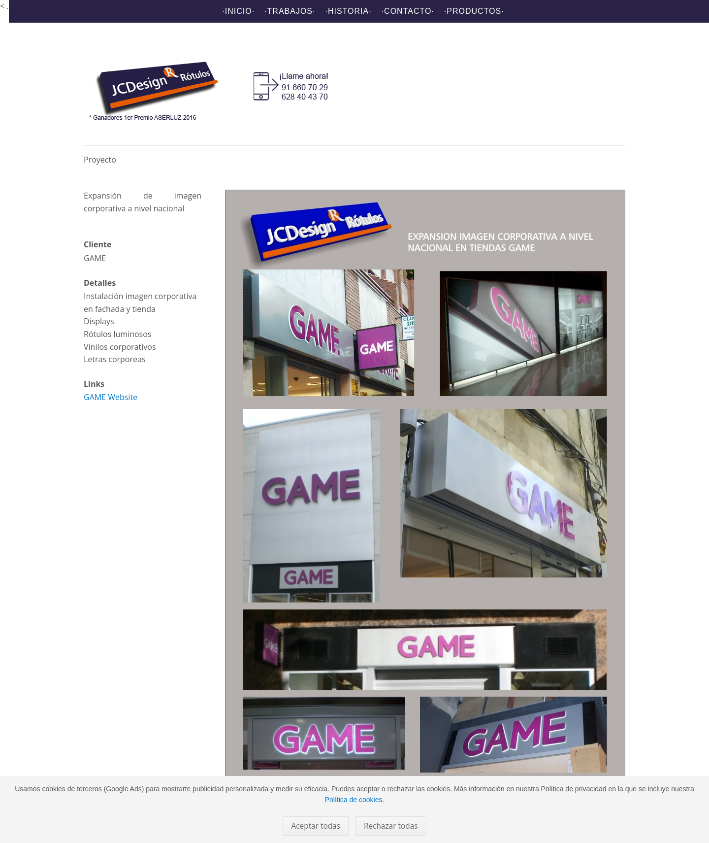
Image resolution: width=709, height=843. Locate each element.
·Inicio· (238, 11)
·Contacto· (408, 11)
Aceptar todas (315, 826)
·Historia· (348, 11)
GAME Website (110, 397)
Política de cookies (354, 800)
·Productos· (474, 11)
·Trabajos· (289, 11)
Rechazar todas (391, 826)
